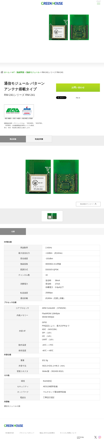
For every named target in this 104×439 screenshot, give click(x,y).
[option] (52, 157)
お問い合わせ (78, 87)
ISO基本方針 (9, 412)
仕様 (13, 211)
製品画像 (13, 119)
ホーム (6, 72)
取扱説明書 (39, 119)
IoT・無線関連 (18, 72)
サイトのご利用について (68, 412)
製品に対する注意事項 (47, 412)
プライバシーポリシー (26, 412)
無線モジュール (33, 72)
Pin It (78, 98)
